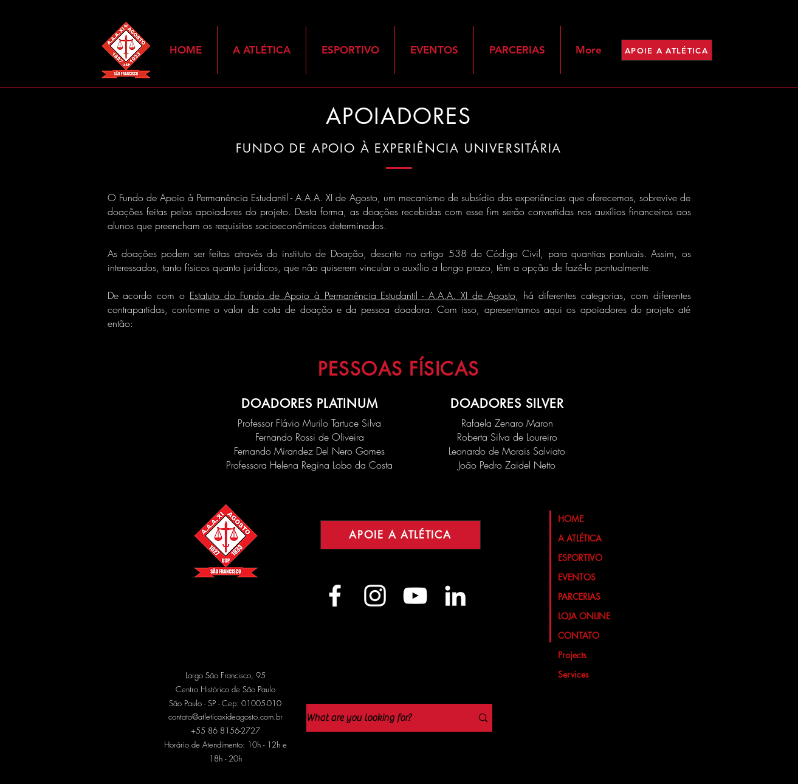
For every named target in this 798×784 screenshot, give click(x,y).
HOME (570, 518)
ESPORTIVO (580, 557)
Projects (572, 655)
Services (573, 674)
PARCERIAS (579, 596)
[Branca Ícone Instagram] (375, 595)
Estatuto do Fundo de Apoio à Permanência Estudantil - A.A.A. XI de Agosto (352, 295)
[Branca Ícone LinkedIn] (455, 595)
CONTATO (578, 635)
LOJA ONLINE (584, 616)
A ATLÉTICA (580, 538)
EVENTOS (577, 577)
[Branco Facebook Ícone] (334, 595)
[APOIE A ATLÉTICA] (666, 50)
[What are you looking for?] (380, 718)
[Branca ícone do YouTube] (415, 595)
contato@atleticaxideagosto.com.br (225, 716)
